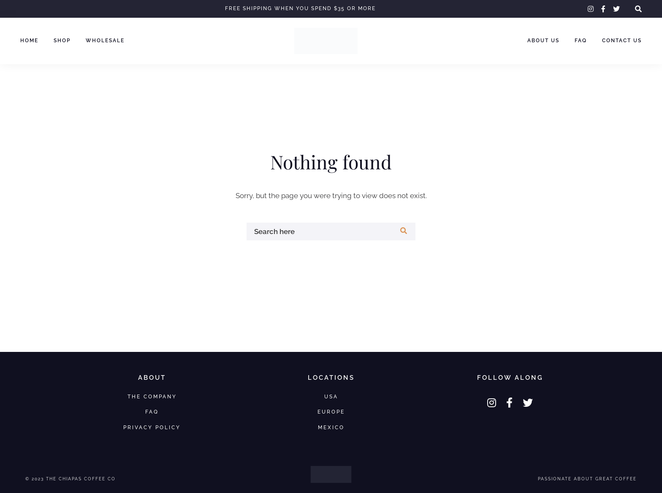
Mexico (331, 427)
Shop (62, 41)
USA (331, 396)
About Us (543, 41)
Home (29, 41)
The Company (152, 396)
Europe (331, 412)
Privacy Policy (152, 427)
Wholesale (105, 41)
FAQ (581, 41)
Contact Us (622, 41)
